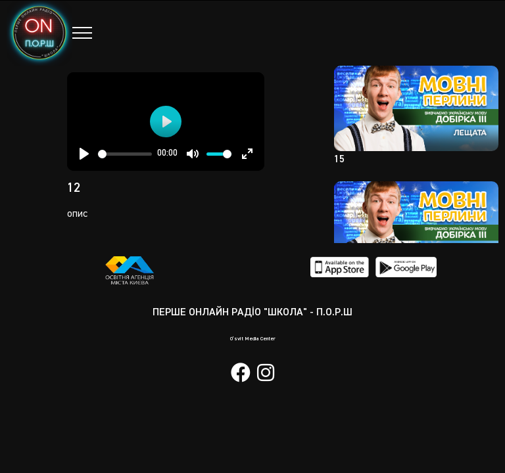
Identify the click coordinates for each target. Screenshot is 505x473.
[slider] (125, 154)
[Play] (84, 153)
